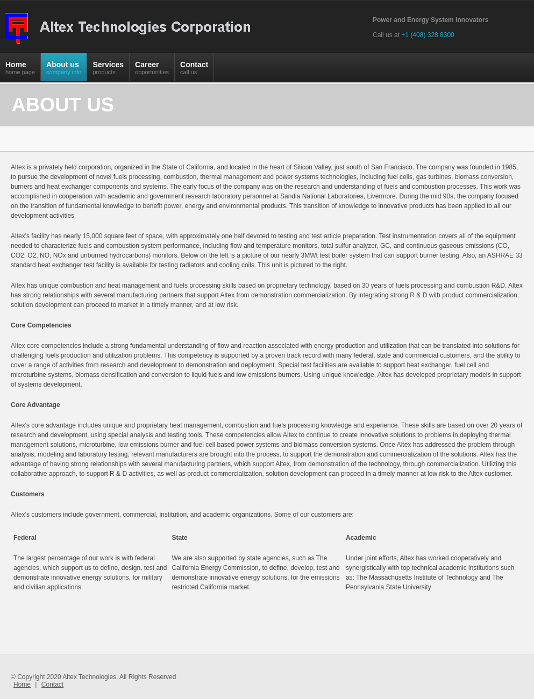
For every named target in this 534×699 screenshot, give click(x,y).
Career (152, 70)
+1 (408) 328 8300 (427, 35)
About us (63, 70)
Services (108, 70)
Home (20, 70)
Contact (194, 70)
